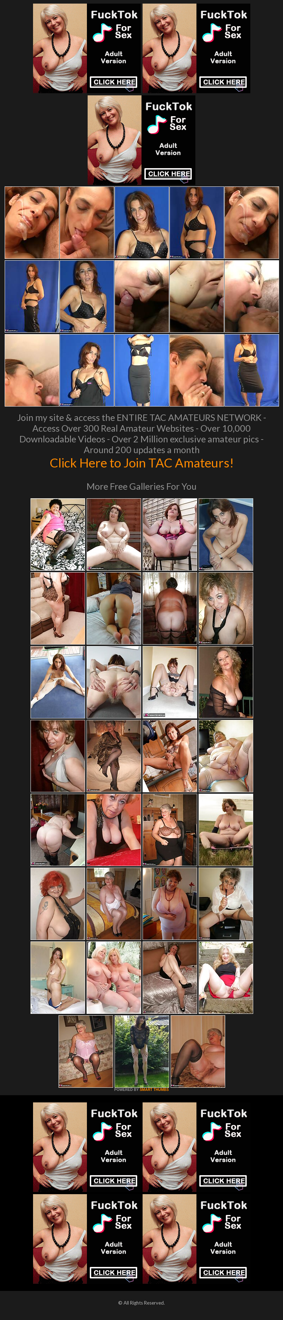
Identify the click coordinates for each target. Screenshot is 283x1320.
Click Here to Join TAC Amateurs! (142, 462)
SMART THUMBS (154, 1090)
